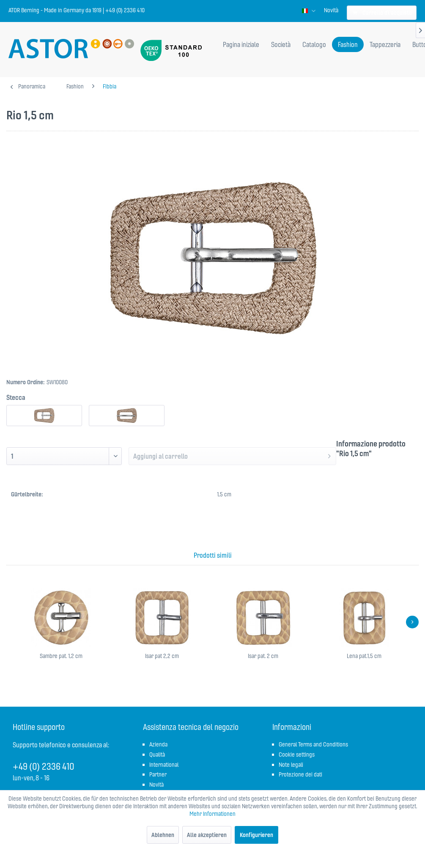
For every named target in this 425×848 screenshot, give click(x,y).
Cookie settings (297, 754)
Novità (331, 10)
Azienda (158, 744)
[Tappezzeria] (385, 44)
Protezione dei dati (300, 774)
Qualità (157, 754)
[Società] (280, 44)
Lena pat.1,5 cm (364, 656)
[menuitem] (331, 10)
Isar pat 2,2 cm (162, 656)
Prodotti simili (213, 555)
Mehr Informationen (212, 814)
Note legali (291, 764)
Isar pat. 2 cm (263, 656)
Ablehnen (162, 835)
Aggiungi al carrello (232, 454)
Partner (158, 774)
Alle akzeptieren (207, 835)
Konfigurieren (256, 835)
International (163, 764)
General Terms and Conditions (313, 744)
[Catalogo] (314, 44)
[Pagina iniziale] (241, 44)
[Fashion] (348, 44)
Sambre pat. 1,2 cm (61, 656)
